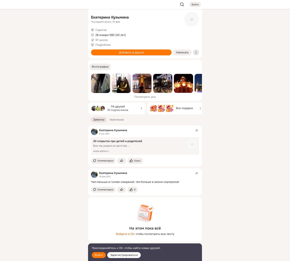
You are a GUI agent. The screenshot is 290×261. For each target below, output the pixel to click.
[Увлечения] (61, 18)
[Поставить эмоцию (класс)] (135, 161)
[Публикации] (44, 34)
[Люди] (61, 34)
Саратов (101, 30)
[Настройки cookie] (61, 256)
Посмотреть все (145, 97)
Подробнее (103, 44)
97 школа (101, 40)
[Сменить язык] (61, 240)
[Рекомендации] (61, 67)
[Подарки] (44, 50)
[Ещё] (61, 232)
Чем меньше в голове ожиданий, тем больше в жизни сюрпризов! (135, 182)
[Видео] (77, 34)
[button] (100, 67)
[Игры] (77, 50)
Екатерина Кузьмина (110, 17)
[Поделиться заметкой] (121, 161)
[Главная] (44, 18)
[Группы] (77, 18)
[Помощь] (44, 67)
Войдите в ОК (125, 234)
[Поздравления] (61, 50)
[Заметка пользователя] (145, 177)
